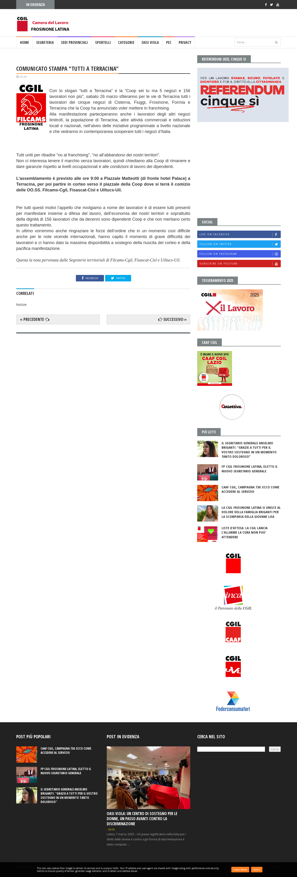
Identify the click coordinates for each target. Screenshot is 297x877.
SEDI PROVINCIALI (74, 42)
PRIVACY (185, 42)
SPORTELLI (103, 42)
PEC (168, 42)
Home (24, 42)
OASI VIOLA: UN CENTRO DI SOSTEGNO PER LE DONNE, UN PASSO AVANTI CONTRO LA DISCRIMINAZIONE (142, 818)
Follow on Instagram (240, 254)
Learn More (240, 869)
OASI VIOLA (150, 42)
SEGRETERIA (45, 42)
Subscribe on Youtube (240, 263)
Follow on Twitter (240, 244)
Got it (256, 869)
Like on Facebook (240, 234)
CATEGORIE (126, 42)
